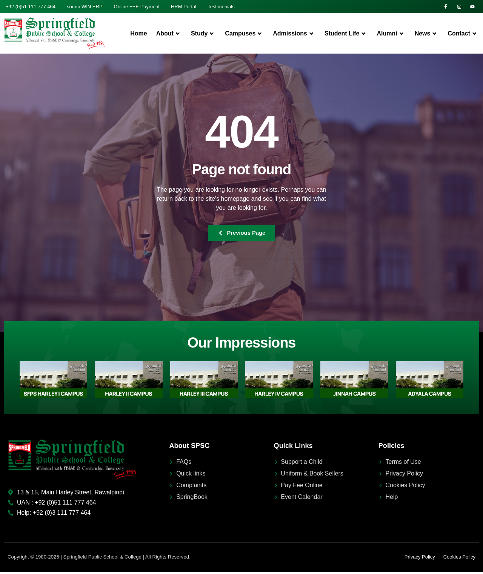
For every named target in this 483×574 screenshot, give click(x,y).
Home (138, 35)
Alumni (391, 35)
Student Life (346, 35)
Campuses (244, 35)
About (169, 35)
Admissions (294, 35)
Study (203, 35)
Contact (463, 35)
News (427, 35)
